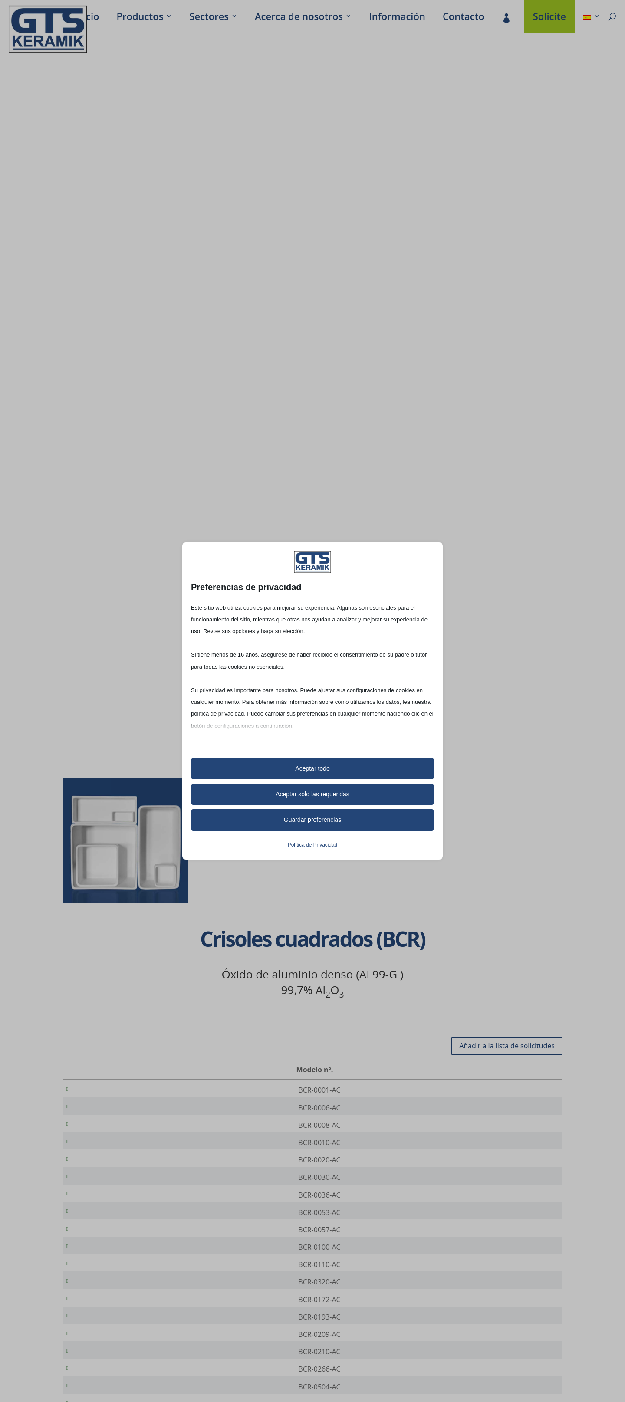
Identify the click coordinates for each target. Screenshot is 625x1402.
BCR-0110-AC (107, 1294)
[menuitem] (591, 18)
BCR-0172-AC (107, 1335)
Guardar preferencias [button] (312, 819)
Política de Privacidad (312, 845)
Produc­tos (139, 18)
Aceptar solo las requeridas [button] (312, 794)
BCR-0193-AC (107, 1355)
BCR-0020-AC (107, 1171)
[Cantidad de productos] (526, 1090)
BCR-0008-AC (107, 1131)
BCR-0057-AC (107, 1253)
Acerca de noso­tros (299, 18)
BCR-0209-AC (107, 1375)
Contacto (463, 18)
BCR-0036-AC (107, 1212)
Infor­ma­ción (397, 18)
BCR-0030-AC (107, 1192)
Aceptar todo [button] (312, 768)
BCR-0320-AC (107, 1314)
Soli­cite (549, 18)
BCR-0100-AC (107, 1273)
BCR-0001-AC (107, 1090)
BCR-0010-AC (107, 1151)
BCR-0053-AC (107, 1233)
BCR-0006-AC (107, 1110)
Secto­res (209, 18)
